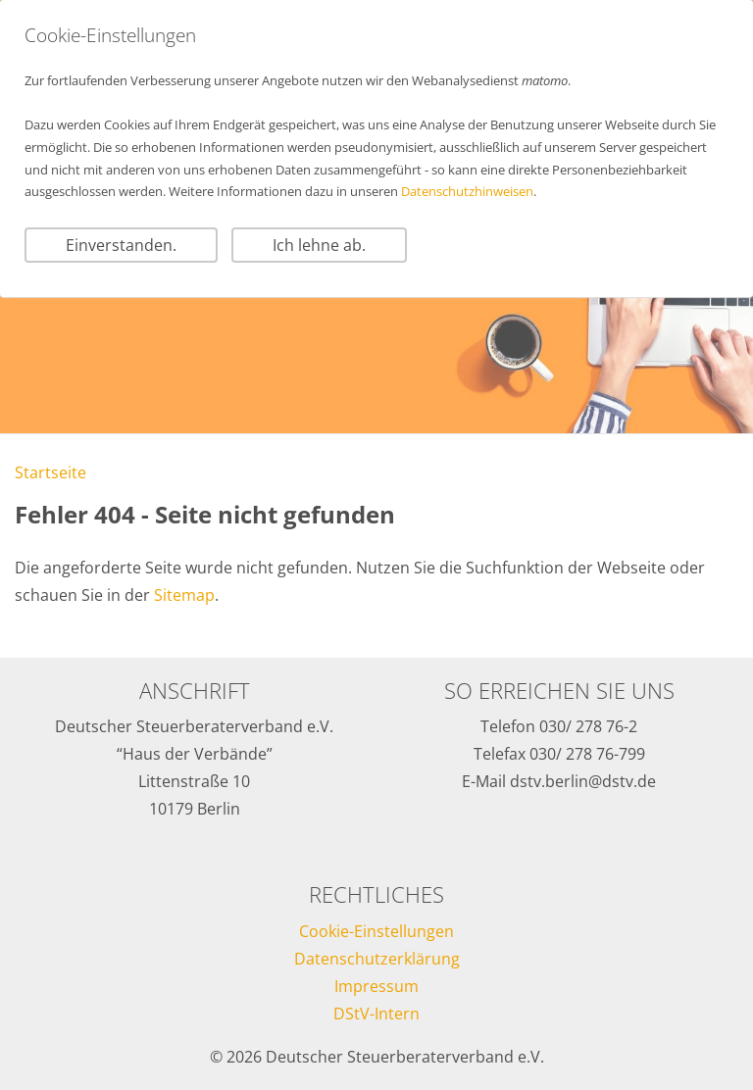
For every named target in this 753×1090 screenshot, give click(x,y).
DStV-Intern (376, 1013)
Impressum (376, 986)
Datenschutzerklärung (377, 958)
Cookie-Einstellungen (376, 931)
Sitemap (184, 595)
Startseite (50, 472)
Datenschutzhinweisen (467, 191)
